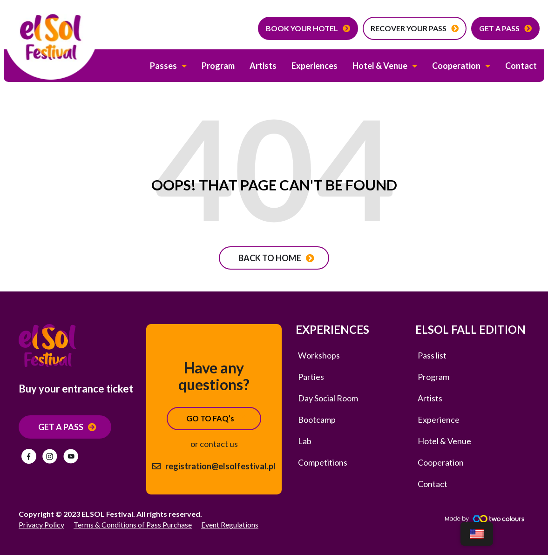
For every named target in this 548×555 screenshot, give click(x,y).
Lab (304, 441)
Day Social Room (328, 398)
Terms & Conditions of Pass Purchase (133, 524)
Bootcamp (317, 419)
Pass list (432, 355)
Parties (311, 377)
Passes (168, 65)
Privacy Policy (41, 524)
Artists (263, 66)
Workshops (319, 355)
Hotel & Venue (384, 65)
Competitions (322, 462)
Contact (521, 66)
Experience (439, 419)
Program (218, 66)
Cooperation (461, 65)
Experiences (314, 66)
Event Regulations (229, 524)
